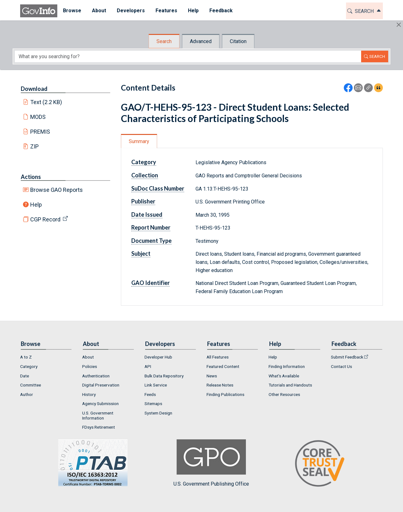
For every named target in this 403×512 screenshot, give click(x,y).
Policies (89, 366)
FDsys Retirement (98, 427)
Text (46, 102)
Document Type (151, 240)
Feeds (150, 394)
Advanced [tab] (201, 41)
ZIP (34, 146)
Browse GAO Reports (56, 189)
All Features (218, 356)
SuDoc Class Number (157, 188)
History (89, 394)
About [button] (99, 11)
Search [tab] (164, 41)
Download (34, 88)
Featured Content (223, 366)
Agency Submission (100, 403)
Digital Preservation (100, 384)
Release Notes (220, 384)
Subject (140, 253)
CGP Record (45, 219)
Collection (144, 175)
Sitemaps (153, 403)
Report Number (150, 227)
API (148, 366)
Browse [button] (72, 11)
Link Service (156, 384)
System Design (158, 412)
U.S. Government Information (97, 415)
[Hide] (398, 24)
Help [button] (193, 11)
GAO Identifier (150, 282)
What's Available (284, 375)
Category (143, 162)
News (212, 375)
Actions (31, 176)
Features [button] (166, 11)
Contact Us (341, 366)
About (88, 356)
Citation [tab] (238, 41)
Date (24, 375)
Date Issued (146, 214)
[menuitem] (71, 11)
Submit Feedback (347, 356)
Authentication (96, 375)
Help (36, 204)
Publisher (143, 201)
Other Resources (284, 394)
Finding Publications (225, 394)
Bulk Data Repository (164, 375)
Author (26, 394)
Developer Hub (158, 356)
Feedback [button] (220, 11)
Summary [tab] (139, 141)
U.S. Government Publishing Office (211, 463)
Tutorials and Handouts (290, 384)
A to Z (26, 356)
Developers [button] (130, 11)
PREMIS (40, 131)
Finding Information (287, 366)
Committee (30, 384)
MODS (38, 117)
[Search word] (188, 56)
